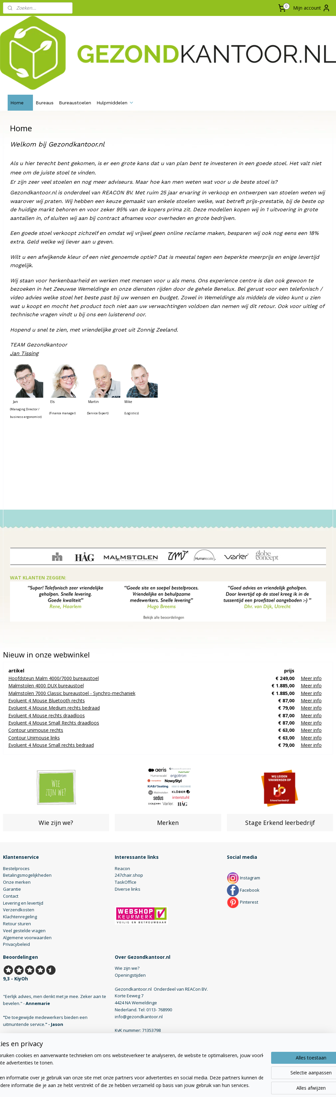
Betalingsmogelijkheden (27, 875)
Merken (168, 823)
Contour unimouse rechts (35, 730)
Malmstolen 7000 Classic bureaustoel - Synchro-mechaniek (71, 693)
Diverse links (127, 889)
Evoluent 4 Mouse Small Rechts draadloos (53, 723)
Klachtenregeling (20, 917)
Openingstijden (130, 975)
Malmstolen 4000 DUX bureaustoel (46, 685)
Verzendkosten (18, 910)
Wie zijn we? (56, 823)
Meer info (311, 678)
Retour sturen (17, 924)
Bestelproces (16, 868)
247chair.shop (129, 875)
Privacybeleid (16, 944)
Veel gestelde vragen (24, 931)
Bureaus (45, 102)
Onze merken (17, 882)
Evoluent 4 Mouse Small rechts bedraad (51, 745)
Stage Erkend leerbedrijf (280, 823)
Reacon (122, 868)
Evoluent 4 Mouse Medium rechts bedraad (54, 708)
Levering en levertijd (23, 903)
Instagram (243, 878)
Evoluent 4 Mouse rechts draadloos (46, 715)
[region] (124, 1071)
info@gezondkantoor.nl (139, 1017)
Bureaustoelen (75, 102)
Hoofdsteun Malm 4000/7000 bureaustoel (53, 678)
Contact (10, 896)
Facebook (243, 890)
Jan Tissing (24, 353)
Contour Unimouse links (34, 738)
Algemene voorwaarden (27, 938)
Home (20, 102)
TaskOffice (125, 882)
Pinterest (242, 902)
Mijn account (311, 8)
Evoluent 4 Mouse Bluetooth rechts (46, 700)
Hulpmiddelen (115, 102)
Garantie (12, 889)
